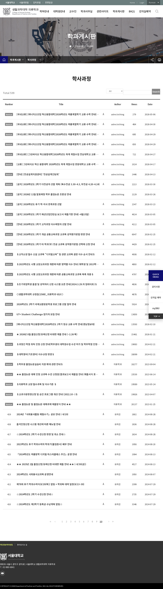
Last (112, 521)
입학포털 (37, 2)
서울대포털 (24, 2)
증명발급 (49, 2)
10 (101, 521)
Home (132, 2)
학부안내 (44, 11)
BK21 (132, 11)
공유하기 (152, 59)
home (4, 59)
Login (142, 2)
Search (156, 91)
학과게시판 (118, 11)
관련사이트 (102, 11)
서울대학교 (10, 2)
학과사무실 (86, 11)
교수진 (72, 11)
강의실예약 (145, 11)
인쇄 (159, 59)
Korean (152, 2)
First (50, 521)
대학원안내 (59, 11)
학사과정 (90, 46)
